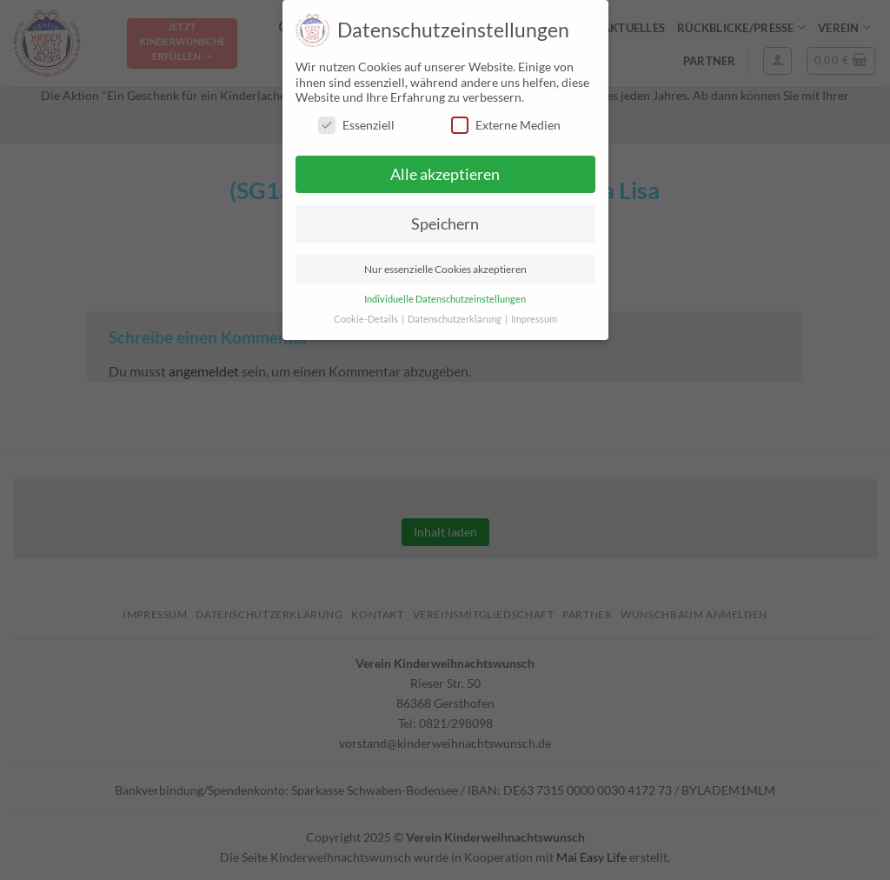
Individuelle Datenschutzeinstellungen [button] (445, 299)
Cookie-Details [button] (367, 319)
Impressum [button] (534, 319)
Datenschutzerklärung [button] (455, 319)
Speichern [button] (445, 224)
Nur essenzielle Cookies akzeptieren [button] (445, 269)
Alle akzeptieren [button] (445, 174)
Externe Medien (506, 125)
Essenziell (356, 125)
